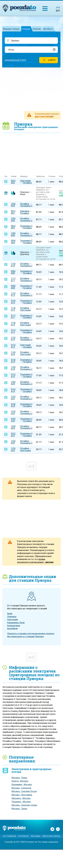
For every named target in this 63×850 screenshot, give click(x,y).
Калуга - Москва (20, 781)
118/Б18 (13, 368)
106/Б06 (13, 219)
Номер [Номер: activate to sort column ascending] (13, 176)
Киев (9, 613)
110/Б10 (13, 265)
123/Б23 (13, 412)
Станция (26, 28)
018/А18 (13, 405)
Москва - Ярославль (22, 795)
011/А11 (13, 316)
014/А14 (13, 360)
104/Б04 (13, 205)
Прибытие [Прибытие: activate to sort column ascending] (40, 176)
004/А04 (13, 241)
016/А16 (13, 390)
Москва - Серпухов (21, 788)
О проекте (23, 836)
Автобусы (48, 28)
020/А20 (13, 420)
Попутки (37, 28)
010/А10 (13, 302)
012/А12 (13, 331)
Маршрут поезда (11, 28)
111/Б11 (13, 279)
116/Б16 (13, 353)
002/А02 (13, 181)
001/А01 (13, 212)
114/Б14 (13, 324)
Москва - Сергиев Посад (24, 791)
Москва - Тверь (19, 777)
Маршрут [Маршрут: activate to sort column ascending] (24, 176)
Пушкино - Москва (21, 801)
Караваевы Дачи (16, 622)
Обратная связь (51, 836)
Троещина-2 (26, 206)
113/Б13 (13, 309)
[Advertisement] (33, 89)
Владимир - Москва (22, 784)
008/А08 (13, 287)
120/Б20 (13, 383)
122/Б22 (13, 397)
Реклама (36, 836)
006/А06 (13, 272)
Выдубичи (12, 628)
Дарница (25, 211)
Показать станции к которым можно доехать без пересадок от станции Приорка (30, 635)
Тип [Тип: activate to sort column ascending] (5, 176)
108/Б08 (13, 234)
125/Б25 (13, 442)
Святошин (25, 180)
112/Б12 (13, 294)
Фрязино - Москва (21, 798)
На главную (9, 836)
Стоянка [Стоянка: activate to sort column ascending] (51, 176)
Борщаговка (13, 625)
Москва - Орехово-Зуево (24, 805)
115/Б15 (13, 338)
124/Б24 (13, 427)
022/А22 (13, 434)
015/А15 (13, 346)
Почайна (27, 182)
